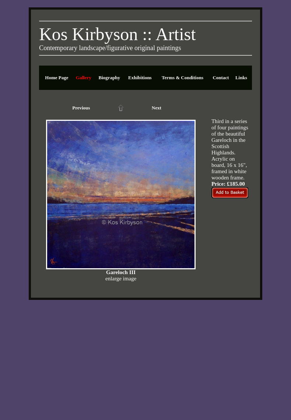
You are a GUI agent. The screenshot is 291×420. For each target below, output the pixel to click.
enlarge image (120, 278)
